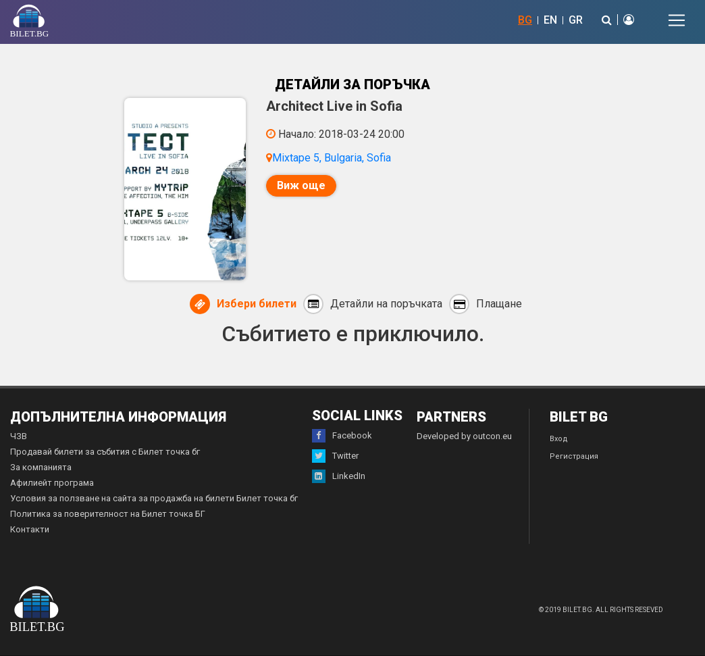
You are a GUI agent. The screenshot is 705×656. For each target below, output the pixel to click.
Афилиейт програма (52, 482)
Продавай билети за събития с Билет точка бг (105, 451)
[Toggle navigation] (676, 20)
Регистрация (574, 456)
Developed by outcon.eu (464, 436)
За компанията (41, 467)
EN (550, 20)
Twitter (335, 456)
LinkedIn (338, 476)
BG (525, 20)
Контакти (29, 529)
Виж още (301, 185)
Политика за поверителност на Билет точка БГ (107, 513)
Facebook (342, 436)
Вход (559, 439)
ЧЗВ (18, 436)
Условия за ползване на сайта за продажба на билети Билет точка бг (154, 498)
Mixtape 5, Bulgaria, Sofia (331, 157)
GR (576, 20)
